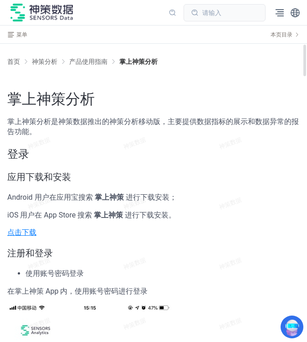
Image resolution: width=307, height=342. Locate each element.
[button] (295, 13)
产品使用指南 (88, 61)
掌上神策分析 (138, 61)
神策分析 (44, 61)
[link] (44, 61)
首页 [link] (13, 61)
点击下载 (21, 232)
